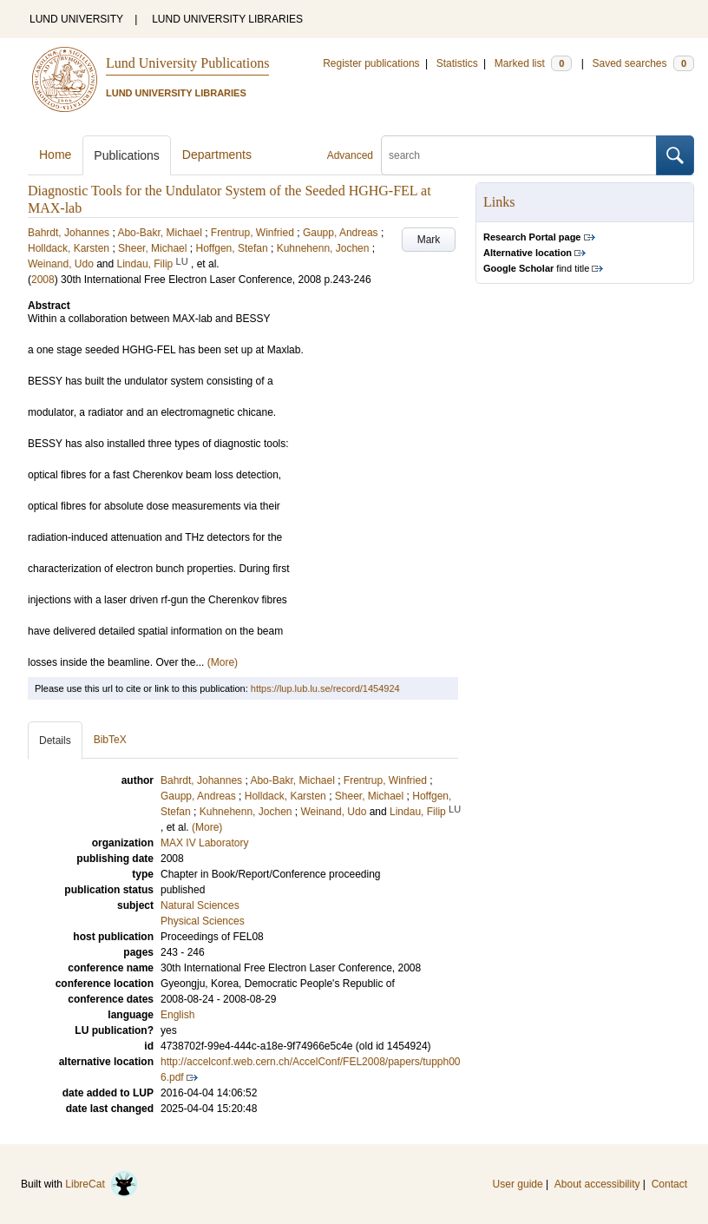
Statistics (457, 63)
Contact (669, 1184)
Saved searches (643, 63)
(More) (222, 662)
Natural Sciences (200, 905)
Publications (127, 155)
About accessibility (597, 1184)
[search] (519, 155)
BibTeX (110, 740)
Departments (217, 154)
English (177, 1015)
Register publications (371, 63)
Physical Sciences (203, 921)
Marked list (533, 63)
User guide (518, 1184)
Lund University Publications (187, 63)
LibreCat (101, 1184)
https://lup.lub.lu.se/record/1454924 (325, 688)
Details (55, 740)
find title (536, 268)
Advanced (350, 155)
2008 (43, 279)
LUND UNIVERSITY (76, 19)
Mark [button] (429, 240)
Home (55, 154)
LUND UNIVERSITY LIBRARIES (227, 19)
